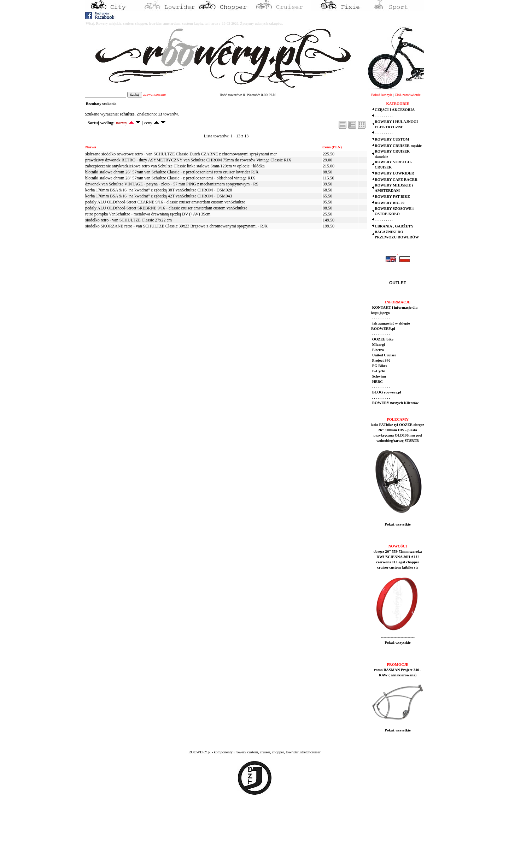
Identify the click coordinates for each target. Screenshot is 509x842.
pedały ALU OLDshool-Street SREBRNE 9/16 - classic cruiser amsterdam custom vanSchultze (166, 208)
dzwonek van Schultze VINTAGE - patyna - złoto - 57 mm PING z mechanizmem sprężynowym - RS (171, 184)
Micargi (378, 344)
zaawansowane (154, 94)
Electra (377, 350)
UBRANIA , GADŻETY (394, 226)
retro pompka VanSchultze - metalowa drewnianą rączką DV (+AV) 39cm (147, 214)
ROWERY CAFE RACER (396, 180)
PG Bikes (379, 366)
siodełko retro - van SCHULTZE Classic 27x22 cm (128, 220)
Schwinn (378, 376)
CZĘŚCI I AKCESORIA (395, 110)
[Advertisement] (131, 825)
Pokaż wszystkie (398, 524)
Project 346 (380, 360)
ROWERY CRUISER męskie (398, 146)
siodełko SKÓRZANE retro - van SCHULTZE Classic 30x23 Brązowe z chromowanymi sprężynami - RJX (176, 226)
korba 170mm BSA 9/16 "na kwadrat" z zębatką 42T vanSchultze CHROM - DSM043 (158, 196)
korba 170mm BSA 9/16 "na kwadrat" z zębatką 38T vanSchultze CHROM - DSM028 (158, 190)
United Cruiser (383, 355)
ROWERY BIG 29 (389, 203)
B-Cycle (378, 371)
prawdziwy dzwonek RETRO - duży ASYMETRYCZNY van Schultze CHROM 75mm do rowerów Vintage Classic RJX (188, 160)
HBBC (377, 382)
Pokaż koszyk (381, 95)
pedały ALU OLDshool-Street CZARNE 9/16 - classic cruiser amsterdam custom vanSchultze (165, 202)
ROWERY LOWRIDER (394, 173)
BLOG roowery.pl (386, 392)
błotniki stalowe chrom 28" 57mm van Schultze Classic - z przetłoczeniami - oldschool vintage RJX (170, 178)
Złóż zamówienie (407, 95)
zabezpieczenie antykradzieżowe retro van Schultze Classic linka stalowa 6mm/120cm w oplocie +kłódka (175, 166)
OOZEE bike (382, 339)
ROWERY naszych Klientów (395, 403)
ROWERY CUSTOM (392, 139)
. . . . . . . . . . (384, 116)
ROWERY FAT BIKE (392, 196)
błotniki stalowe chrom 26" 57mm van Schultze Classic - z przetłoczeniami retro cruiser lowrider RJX (172, 172)
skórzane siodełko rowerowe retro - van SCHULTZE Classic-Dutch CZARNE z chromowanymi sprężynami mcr (181, 154)
